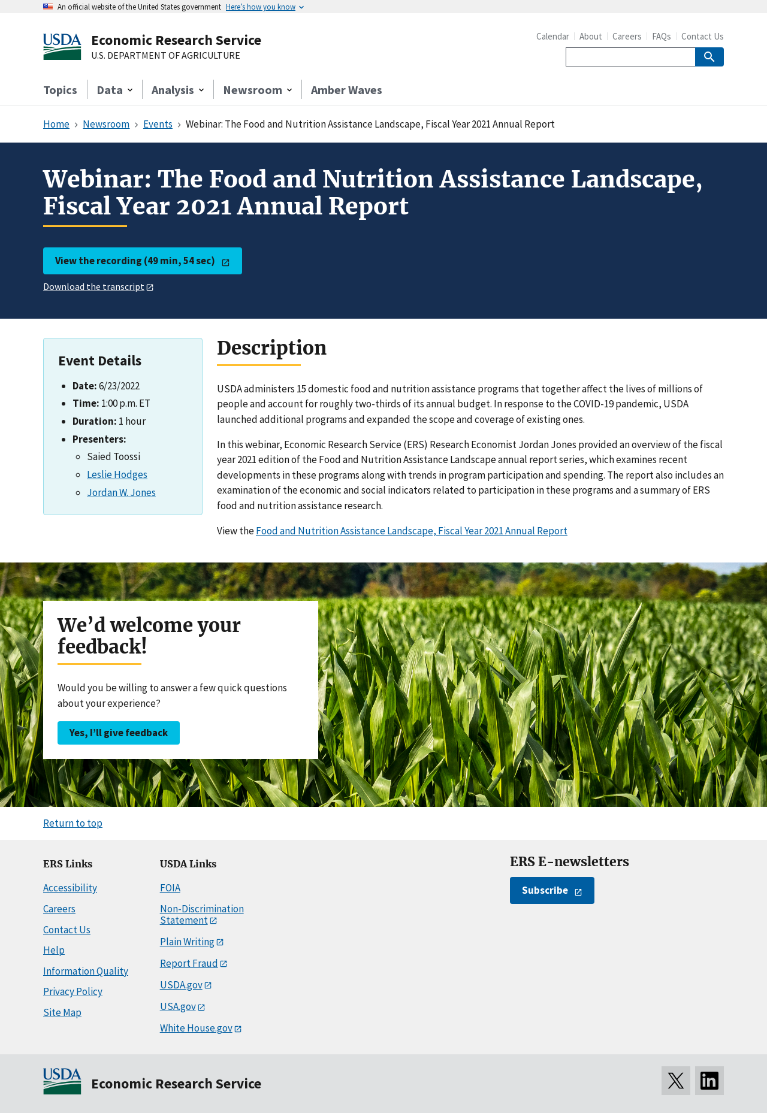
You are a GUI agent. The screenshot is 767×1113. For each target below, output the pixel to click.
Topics (60, 89)
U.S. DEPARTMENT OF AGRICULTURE (165, 55)
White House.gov (196, 1028)
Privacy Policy (72, 991)
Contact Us (702, 36)
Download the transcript (93, 286)
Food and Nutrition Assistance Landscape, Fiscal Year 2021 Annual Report (411, 530)
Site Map (62, 1012)
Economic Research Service (176, 40)
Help (54, 950)
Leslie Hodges (117, 474)
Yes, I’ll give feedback (119, 732)
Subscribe (545, 890)
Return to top (72, 823)
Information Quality (85, 971)
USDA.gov (181, 984)
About (590, 36)
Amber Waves (346, 89)
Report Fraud (189, 963)
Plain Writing (187, 941)
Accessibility (70, 887)
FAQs (661, 36)
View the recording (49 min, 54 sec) (135, 260)
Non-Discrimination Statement (202, 914)
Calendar (552, 36)
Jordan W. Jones (121, 492)
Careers (627, 36)
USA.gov (178, 1006)
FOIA (170, 887)
